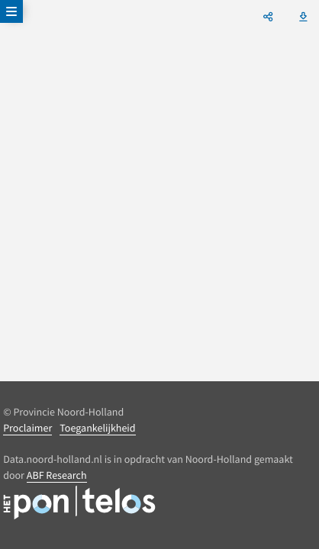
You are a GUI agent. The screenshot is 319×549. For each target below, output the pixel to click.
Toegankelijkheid (97, 428)
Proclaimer (27, 428)
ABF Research (57, 475)
